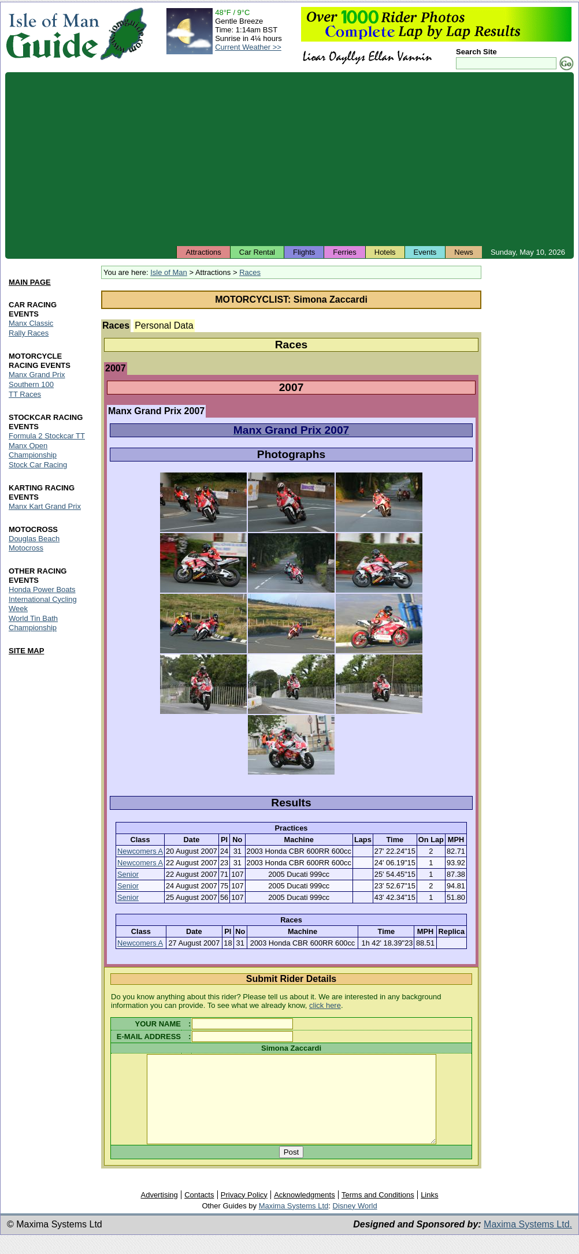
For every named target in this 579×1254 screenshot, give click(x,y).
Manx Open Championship (33, 450)
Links (429, 1212)
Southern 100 (31, 384)
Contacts (199, 1212)
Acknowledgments (304, 1212)
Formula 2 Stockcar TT (47, 435)
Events (425, 252)
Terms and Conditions (378, 1212)
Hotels (385, 252)
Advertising (158, 1212)
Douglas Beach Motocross (34, 543)
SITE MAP (26, 650)
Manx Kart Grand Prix (45, 506)
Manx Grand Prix (37, 374)
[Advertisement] (289, 159)
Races (250, 272)
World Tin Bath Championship (33, 623)
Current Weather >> (248, 47)
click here (325, 1005)
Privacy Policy (244, 1212)
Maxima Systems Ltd (294, 1223)
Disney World (355, 1223)
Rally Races (29, 333)
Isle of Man (168, 272)
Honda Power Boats (42, 589)
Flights (304, 252)
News (463, 252)
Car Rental (257, 252)
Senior (128, 874)
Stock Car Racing (38, 464)
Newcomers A (140, 851)
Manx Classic (31, 323)
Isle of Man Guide (52, 34)
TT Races (25, 394)
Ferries (344, 252)
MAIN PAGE (30, 282)
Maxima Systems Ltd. (528, 1241)
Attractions (203, 252)
